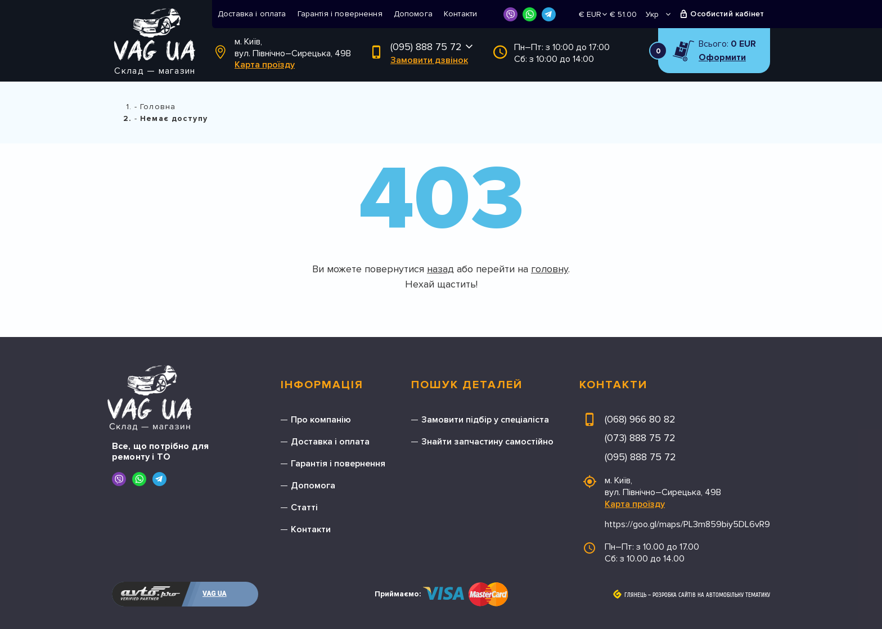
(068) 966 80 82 (640, 419)
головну (549, 269)
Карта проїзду (265, 64)
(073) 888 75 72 (640, 438)
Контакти (460, 14)
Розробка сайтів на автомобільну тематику (711, 595)
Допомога (413, 14)
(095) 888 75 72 (426, 47)
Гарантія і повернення (340, 14)
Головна (158, 106)
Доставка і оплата (252, 14)
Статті (304, 507)
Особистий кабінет (727, 14)
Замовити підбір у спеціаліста (485, 419)
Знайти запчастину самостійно (487, 441)
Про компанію (321, 419)
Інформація (322, 385)
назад (440, 269)
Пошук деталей (467, 385)
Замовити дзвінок (429, 60)
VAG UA (214, 593)
